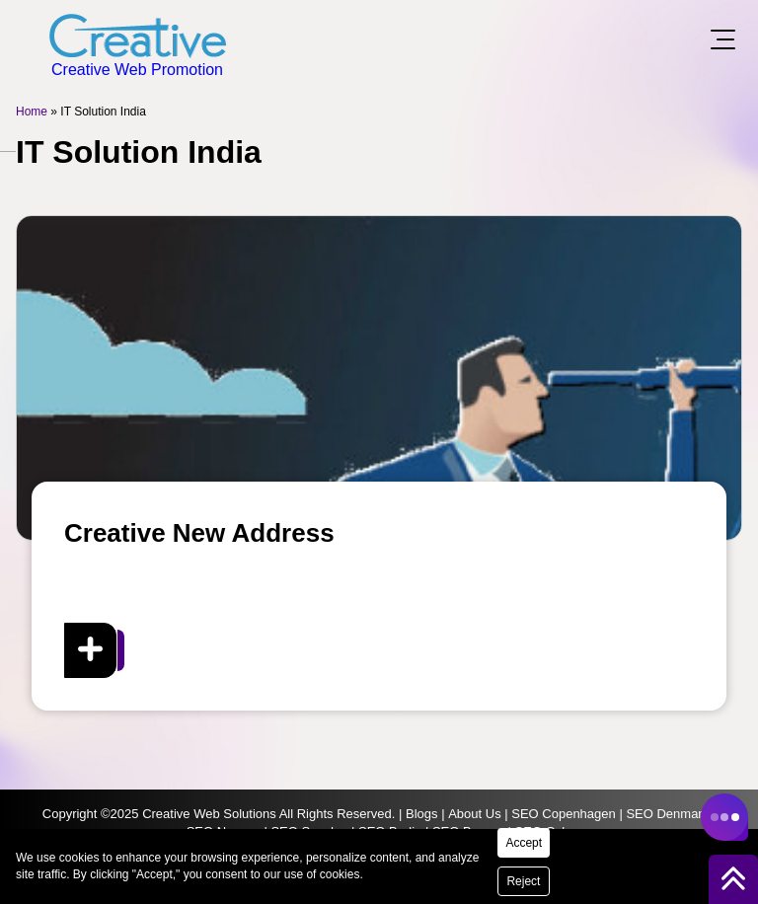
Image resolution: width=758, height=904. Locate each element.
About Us (474, 813)
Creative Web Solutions (209, 813)
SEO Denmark (667, 813)
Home (31, 111)
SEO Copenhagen (563, 813)
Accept (523, 843)
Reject (523, 881)
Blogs (422, 813)
